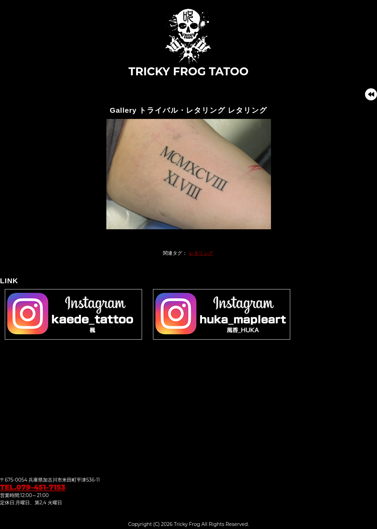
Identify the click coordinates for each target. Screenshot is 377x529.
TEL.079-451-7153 (33, 487)
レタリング (201, 253)
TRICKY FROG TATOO (189, 42)
